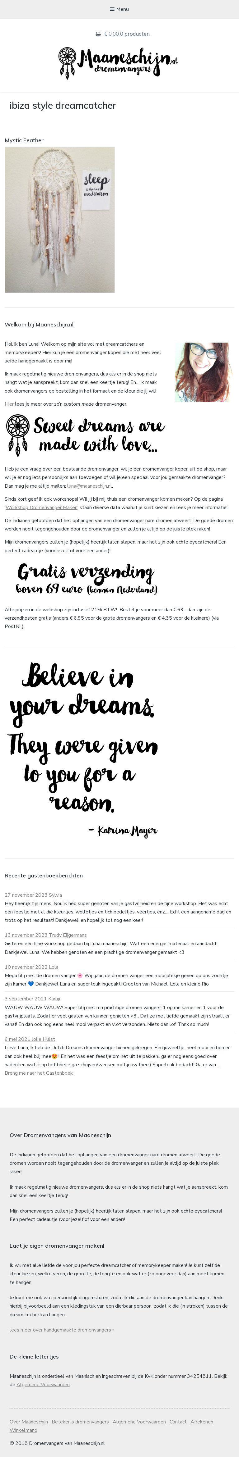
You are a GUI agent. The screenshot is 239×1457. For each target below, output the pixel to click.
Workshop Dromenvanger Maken (41, 507)
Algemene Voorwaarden (43, 1384)
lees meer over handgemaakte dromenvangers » (62, 1330)
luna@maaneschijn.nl (89, 486)
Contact (178, 1421)
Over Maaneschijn (29, 1421)
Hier (9, 404)
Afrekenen (201, 1421)
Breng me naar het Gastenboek (39, 1073)
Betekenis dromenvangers (80, 1421)
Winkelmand (23, 1430)
